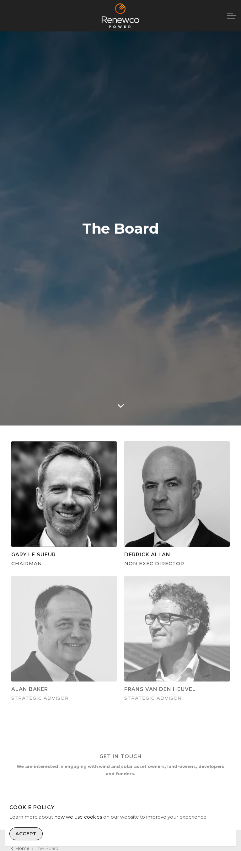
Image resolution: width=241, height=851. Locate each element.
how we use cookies (78, 817)
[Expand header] (231, 15)
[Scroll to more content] (120, 405)
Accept (26, 834)
